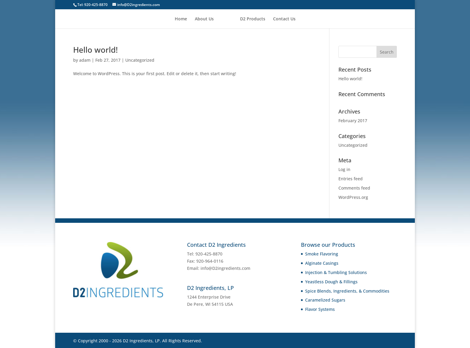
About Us (204, 19)
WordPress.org (353, 197)
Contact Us (284, 19)
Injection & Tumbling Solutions (336, 272)
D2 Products (252, 19)
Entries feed (350, 178)
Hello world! (95, 49)
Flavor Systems (320, 309)
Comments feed (354, 188)
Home (181, 19)
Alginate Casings (321, 263)
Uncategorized (139, 60)
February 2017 (352, 120)
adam (85, 60)
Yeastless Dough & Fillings (331, 282)
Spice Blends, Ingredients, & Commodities (347, 291)
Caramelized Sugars (325, 300)
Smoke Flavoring (321, 254)
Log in (344, 169)
